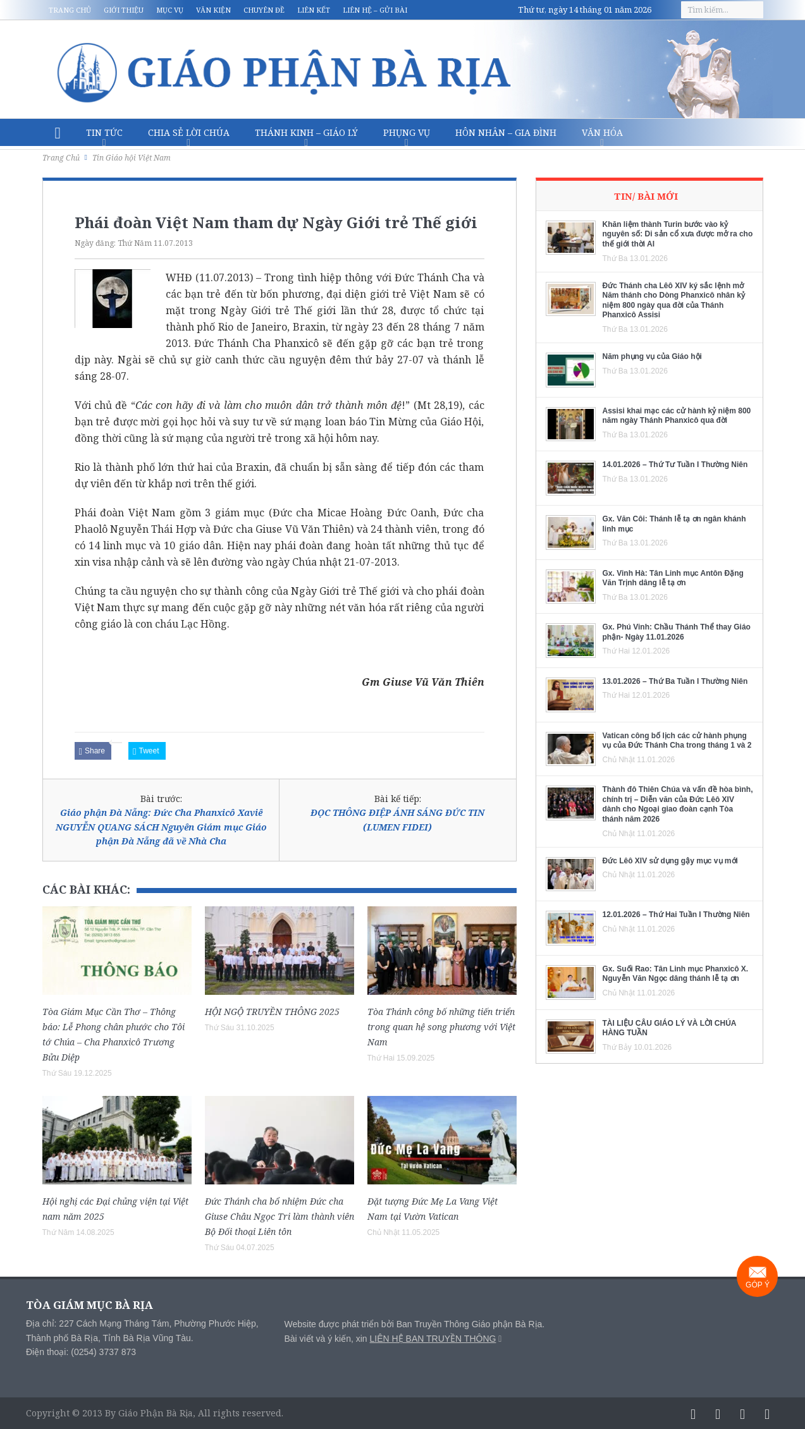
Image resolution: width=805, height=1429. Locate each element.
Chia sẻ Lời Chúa (189, 132)
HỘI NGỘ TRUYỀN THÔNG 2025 (272, 1012)
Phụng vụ (406, 132)
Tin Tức (104, 132)
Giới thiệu (124, 10)
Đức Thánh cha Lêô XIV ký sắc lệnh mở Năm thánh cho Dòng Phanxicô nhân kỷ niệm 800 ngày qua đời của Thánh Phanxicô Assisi (674, 300)
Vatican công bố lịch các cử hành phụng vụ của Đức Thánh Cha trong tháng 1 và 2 (677, 740)
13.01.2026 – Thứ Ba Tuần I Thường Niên (675, 681)
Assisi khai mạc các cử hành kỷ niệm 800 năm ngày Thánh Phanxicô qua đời (677, 415)
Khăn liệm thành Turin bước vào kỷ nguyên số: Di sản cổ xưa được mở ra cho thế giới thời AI (678, 234)
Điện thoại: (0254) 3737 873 (81, 1352)
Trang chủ (70, 10)
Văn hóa (602, 132)
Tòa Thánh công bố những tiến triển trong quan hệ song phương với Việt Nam (441, 1027)
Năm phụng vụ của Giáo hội (652, 356)
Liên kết (313, 10)
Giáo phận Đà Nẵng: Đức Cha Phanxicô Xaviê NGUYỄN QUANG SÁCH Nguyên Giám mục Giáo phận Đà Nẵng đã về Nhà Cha (161, 826)
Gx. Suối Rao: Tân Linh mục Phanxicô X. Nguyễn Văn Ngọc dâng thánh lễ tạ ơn (676, 973)
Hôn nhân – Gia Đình (505, 132)
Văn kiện (213, 10)
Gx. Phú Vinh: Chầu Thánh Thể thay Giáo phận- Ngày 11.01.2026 (677, 632)
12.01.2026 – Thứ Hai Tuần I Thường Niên (676, 914)
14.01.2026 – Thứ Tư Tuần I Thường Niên (675, 464)
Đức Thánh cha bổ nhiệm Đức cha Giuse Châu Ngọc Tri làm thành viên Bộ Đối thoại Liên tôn (279, 1216)
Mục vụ (169, 10)
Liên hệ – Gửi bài (375, 10)
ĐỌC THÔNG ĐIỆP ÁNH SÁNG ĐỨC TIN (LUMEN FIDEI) (397, 819)
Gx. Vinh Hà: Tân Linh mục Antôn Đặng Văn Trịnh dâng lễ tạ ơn (673, 578)
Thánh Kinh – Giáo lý (306, 132)
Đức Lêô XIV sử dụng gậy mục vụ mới (670, 860)
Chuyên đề (264, 10)
